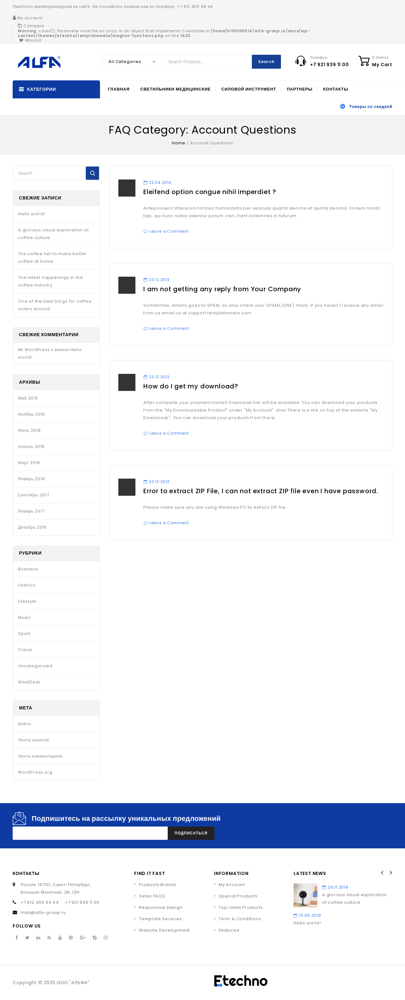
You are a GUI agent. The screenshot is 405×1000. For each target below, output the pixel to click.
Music (24, 617)
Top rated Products (241, 907)
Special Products (238, 896)
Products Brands (158, 885)
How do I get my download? (190, 386)
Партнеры (299, 89)
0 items (380, 57)
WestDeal (29, 682)
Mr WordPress (34, 350)
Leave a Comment (169, 231)
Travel (25, 650)
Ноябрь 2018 (31, 414)
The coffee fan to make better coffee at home (52, 257)
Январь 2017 (31, 511)
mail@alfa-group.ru (43, 912)
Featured (229, 930)
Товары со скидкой (370, 107)
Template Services (160, 919)
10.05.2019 (307, 915)
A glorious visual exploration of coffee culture (53, 234)
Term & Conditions (240, 919)
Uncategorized (35, 666)
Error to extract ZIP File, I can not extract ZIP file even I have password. (260, 491)
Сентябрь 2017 (33, 495)
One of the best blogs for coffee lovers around (55, 305)
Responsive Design (161, 907)
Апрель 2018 (31, 446)
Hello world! (32, 214)
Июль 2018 (29, 430)
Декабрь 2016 (32, 527)
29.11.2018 (335, 887)
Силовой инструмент (248, 89)
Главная (119, 89)
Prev (382, 873)
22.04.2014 (157, 182)
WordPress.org (35, 772)
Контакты (335, 89)
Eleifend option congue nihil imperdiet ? (209, 191)
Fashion (27, 585)
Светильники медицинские (175, 89)
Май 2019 (28, 398)
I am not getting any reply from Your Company (222, 289)
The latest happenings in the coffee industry (50, 281)
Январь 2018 (31, 479)
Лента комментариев (40, 756)
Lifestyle (27, 601)
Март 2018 (29, 463)
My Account (232, 885)
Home (178, 143)
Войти (24, 724)
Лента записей (33, 740)
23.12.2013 (157, 279)
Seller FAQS (152, 896)
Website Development (164, 930)
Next (390, 873)
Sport (24, 634)
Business (28, 569)
